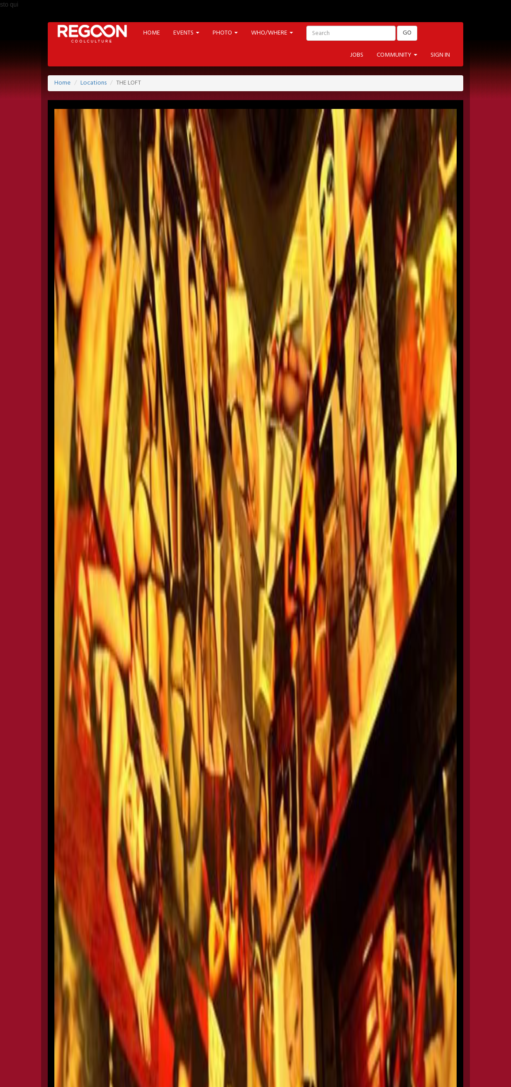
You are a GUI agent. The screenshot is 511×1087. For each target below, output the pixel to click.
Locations (93, 83)
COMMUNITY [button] (397, 55)
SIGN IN (440, 55)
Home (62, 83)
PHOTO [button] (225, 33)
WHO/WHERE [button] (272, 33)
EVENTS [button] (186, 33)
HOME (151, 33)
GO (407, 33)
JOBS (356, 55)
